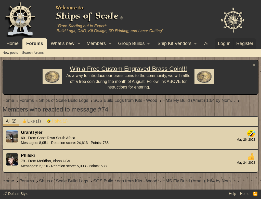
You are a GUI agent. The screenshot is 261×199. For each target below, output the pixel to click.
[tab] (31, 121)
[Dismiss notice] (253, 65)
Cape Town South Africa (56, 138)
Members (96, 43)
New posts (10, 52)
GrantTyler (32, 132)
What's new (62, 43)
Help (232, 194)
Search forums (33, 52)
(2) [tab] (11, 121)
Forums (34, 43)
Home (12, 43)
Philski (28, 155)
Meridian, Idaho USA (53, 161)
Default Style (16, 194)
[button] (79, 43)
